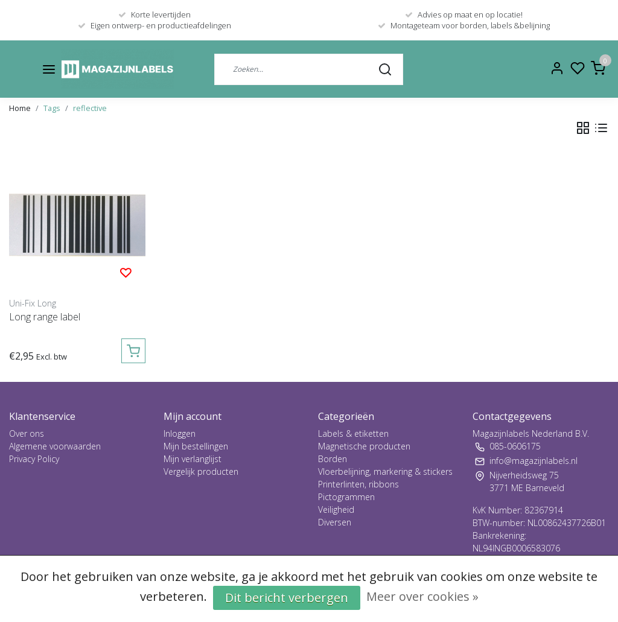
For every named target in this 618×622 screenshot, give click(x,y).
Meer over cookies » (422, 596)
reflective (90, 108)
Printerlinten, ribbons (358, 484)
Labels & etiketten (353, 433)
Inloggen (180, 433)
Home (20, 108)
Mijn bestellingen (196, 446)
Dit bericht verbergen (286, 597)
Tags (51, 108)
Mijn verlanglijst (192, 459)
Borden (332, 459)
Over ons (26, 433)
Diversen (334, 522)
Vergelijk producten (201, 471)
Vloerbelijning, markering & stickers (385, 471)
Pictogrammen (346, 497)
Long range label (44, 316)
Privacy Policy (34, 459)
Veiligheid (336, 509)
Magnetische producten (364, 446)
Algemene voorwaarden (55, 446)
